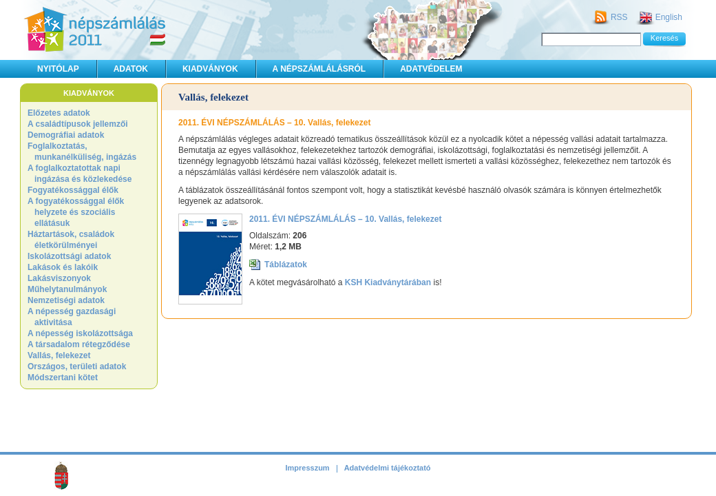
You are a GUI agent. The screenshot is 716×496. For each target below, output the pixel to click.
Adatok (131, 69)
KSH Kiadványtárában (388, 282)
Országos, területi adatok (77, 366)
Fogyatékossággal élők (73, 190)
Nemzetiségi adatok (66, 300)
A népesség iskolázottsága (80, 333)
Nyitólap (58, 69)
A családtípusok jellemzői (78, 124)
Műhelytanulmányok (67, 289)
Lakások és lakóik (63, 267)
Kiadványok (210, 69)
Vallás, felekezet (59, 355)
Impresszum (307, 468)
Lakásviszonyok (59, 278)
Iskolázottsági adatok (69, 256)
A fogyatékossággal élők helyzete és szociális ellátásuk (76, 212)
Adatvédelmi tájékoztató (387, 468)
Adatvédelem (431, 69)
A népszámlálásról (319, 69)
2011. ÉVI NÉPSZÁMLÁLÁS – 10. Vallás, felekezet (345, 219)
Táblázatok (285, 264)
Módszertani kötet (63, 377)
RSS (619, 17)
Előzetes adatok (59, 113)
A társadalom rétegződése (79, 344)
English (668, 17)
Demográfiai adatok (66, 135)
